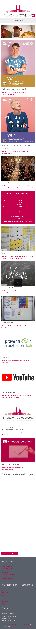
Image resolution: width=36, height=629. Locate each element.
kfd (2, 576)
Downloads (4, 603)
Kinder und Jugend (6, 566)
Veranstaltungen (6, 592)
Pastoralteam (5, 598)
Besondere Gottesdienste (8, 580)
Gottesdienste (5, 594)
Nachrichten (4, 590)
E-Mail (15, 218)
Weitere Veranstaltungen (10, 554)
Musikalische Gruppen (7, 574)
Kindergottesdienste (7, 578)
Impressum (33, 1)
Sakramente (4, 601)
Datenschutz (12, 624)
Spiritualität (4, 570)
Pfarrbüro (4, 596)
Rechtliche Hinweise (23, 624)
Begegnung (4, 572)
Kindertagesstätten (6, 568)
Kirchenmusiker (5, 600)
